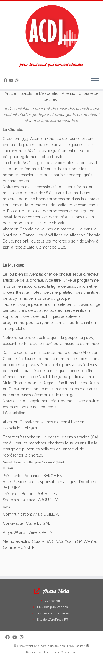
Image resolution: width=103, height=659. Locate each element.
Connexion (52, 601)
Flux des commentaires (52, 613)
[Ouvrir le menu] (95, 79)
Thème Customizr (62, 652)
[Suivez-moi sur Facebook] (6, 80)
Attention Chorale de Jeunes (44, 646)
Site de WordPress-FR (52, 619)
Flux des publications (52, 607)
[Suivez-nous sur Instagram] (17, 80)
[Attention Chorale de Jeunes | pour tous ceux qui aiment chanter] (51, 31)
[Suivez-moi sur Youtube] (12, 80)
